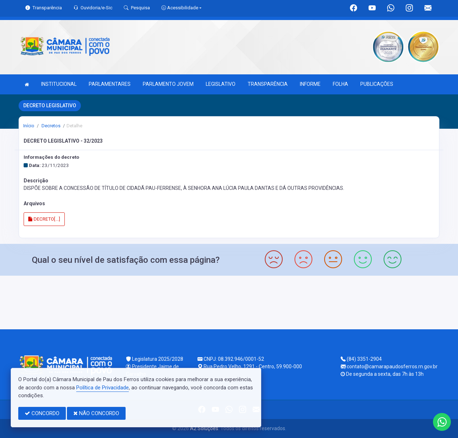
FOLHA (340, 84)
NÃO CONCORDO (96, 413)
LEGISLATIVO (220, 84)
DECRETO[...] (44, 219)
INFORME (310, 84)
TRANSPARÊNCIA (268, 84)
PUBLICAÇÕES (376, 84)
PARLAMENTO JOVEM (168, 84)
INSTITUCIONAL (59, 84)
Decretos (50, 125)
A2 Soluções (204, 428)
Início (28, 125)
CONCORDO (42, 413)
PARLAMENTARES (110, 84)
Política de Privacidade (102, 387)
